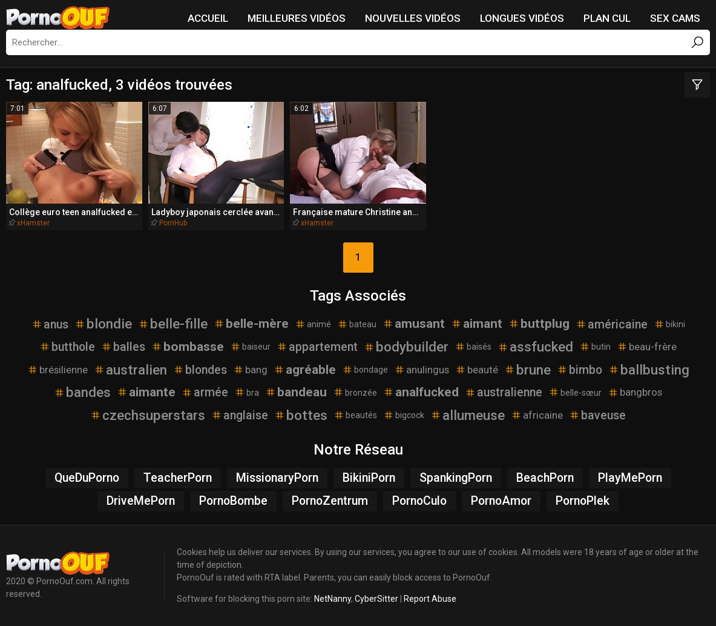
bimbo (579, 370)
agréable (305, 369)
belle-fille (173, 323)
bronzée (355, 392)
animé (313, 324)
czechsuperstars (147, 415)
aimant (476, 323)
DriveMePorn (141, 501)
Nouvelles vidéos (413, 18)
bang (250, 370)
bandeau (296, 392)
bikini (669, 324)
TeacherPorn (177, 478)
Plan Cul (607, 18)
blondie (103, 323)
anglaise (239, 415)
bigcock (403, 415)
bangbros (635, 392)
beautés (355, 415)
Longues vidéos (522, 18)
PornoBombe (233, 501)
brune (527, 370)
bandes (82, 392)
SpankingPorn (455, 478)
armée (205, 392)
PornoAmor (501, 501)
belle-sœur (575, 392)
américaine (612, 324)
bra (246, 392)
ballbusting (648, 370)
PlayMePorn (630, 478)
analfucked (421, 392)
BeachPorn (545, 478)
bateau (356, 324)
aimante (146, 392)
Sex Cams (675, 18)
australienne (503, 392)
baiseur (250, 346)
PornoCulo (419, 501)
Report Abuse (430, 599)
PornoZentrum (330, 501)
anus (49, 324)
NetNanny (332, 599)
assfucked (535, 347)
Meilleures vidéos (297, 18)
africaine (537, 415)
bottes (300, 415)
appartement (317, 347)
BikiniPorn (369, 478)
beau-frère (647, 347)
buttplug (539, 323)
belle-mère (251, 323)
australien (130, 370)
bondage (365, 369)
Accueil (208, 18)
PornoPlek (582, 501)
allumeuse (467, 415)
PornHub (173, 223)
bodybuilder (406, 347)
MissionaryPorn (277, 478)
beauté (476, 370)
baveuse (597, 415)
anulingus (421, 370)
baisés (473, 346)
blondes (200, 370)
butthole (67, 347)
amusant (414, 323)
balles (123, 347)
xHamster (33, 223)
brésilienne (57, 370)
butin (595, 346)
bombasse (187, 346)
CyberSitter (376, 599)
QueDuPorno (86, 478)
